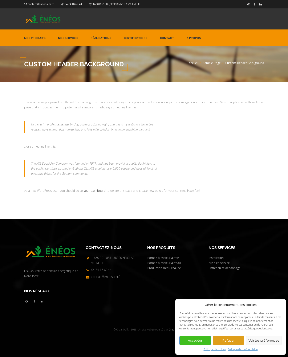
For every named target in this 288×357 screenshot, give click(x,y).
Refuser (228, 340)
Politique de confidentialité (243, 349)
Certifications (135, 38)
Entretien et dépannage (224, 268)
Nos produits (34, 38)
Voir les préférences (263, 340)
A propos (194, 38)
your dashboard (95, 191)
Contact (167, 38)
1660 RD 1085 (101, 4)
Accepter (195, 340)
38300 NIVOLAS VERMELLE (125, 4)
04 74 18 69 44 (73, 4)
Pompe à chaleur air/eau (164, 263)
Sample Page (212, 63)
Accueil (193, 63)
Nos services (68, 38)
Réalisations (101, 38)
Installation (216, 258)
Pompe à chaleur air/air (163, 258)
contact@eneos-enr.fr (41, 4)
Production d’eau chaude (164, 268)
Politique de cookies (215, 349)
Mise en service (219, 263)
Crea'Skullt (175, 329)
